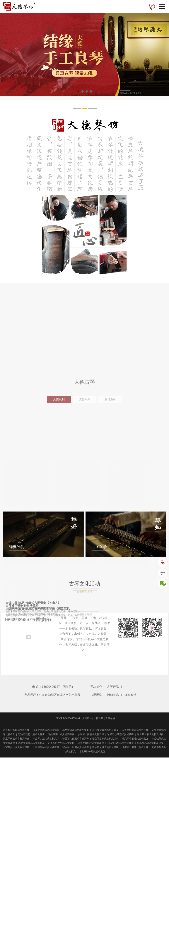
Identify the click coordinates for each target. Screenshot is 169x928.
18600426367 (163, 562)
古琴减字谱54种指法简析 (22, 838)
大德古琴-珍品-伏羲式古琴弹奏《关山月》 (116, 778)
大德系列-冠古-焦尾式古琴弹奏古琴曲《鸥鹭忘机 (120, 897)
